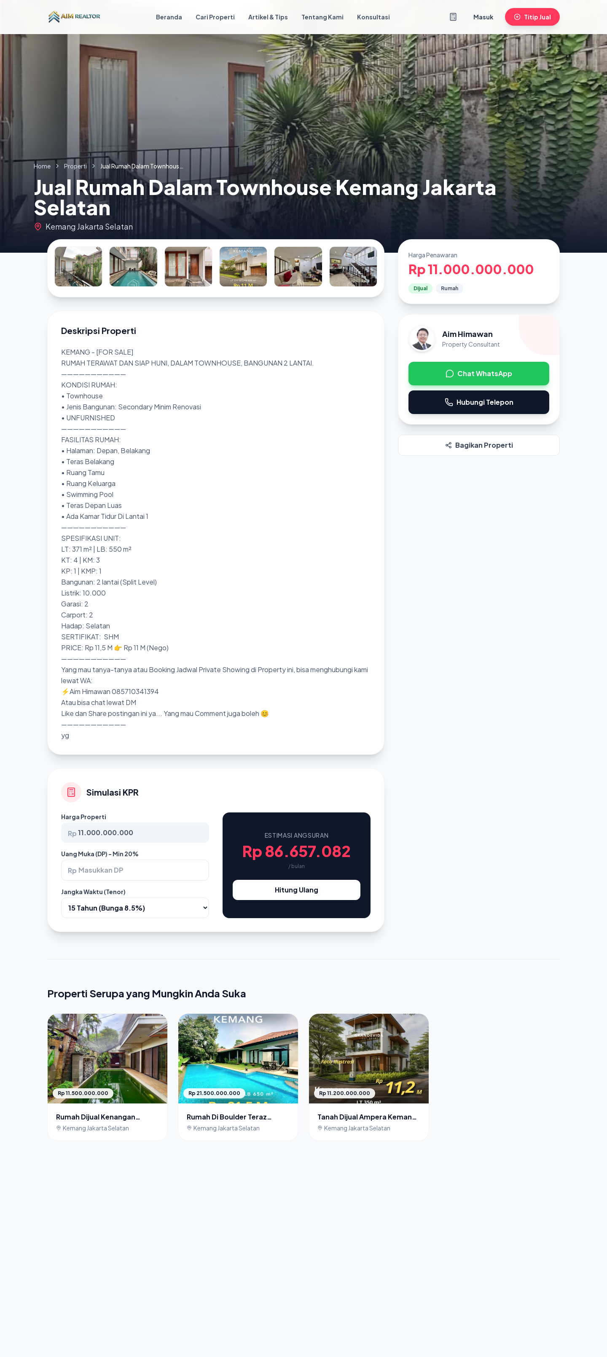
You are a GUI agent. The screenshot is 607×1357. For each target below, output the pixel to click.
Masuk (483, 17)
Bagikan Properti (479, 445)
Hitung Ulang (296, 889)
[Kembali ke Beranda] (74, 17)
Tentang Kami (322, 17)
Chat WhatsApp (479, 373)
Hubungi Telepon (479, 402)
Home (42, 166)
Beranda (169, 17)
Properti (75, 166)
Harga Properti (83, 816)
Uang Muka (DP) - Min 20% (100, 853)
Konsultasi (373, 17)
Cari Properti (215, 17)
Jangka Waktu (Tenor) (93, 891)
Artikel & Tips (268, 17)
